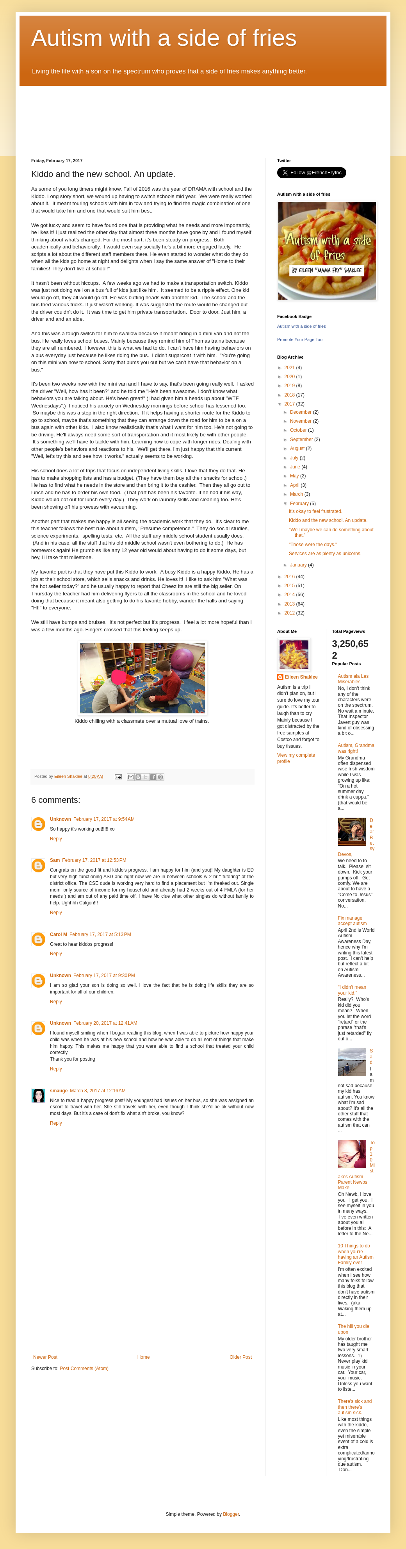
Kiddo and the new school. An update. (328, 520)
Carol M (58, 934)
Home (143, 1357)
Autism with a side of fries (164, 38)
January (299, 565)
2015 (290, 585)
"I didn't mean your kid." (352, 989)
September (302, 439)
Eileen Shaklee (301, 677)
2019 (290, 385)
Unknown (60, 819)
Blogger (231, 1514)
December (301, 412)
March (297, 494)
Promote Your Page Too (299, 339)
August (298, 448)
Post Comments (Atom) (84, 1368)
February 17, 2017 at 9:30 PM (104, 975)
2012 (290, 613)
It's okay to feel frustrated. (315, 511)
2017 (290, 404)
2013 (290, 604)
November (301, 421)
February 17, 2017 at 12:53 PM (94, 860)
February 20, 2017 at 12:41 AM (105, 1023)
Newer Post (45, 1357)
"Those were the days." (313, 544)
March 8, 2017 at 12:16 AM (97, 1090)
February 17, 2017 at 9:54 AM (104, 819)
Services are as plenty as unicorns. (325, 553)
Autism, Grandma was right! (356, 748)
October (299, 430)
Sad (371, 1056)
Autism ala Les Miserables (353, 679)
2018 (290, 395)
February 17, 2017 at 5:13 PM (100, 934)
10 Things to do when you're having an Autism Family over (356, 1254)
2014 (290, 594)
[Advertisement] (142, 1296)
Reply (56, 838)
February (300, 503)
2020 (290, 376)
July (295, 458)
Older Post (241, 1357)
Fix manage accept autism (352, 920)
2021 (290, 367)
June (295, 467)
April (295, 485)
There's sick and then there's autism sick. (355, 1407)
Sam (55, 860)
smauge (59, 1090)
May (295, 476)
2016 (290, 576)
